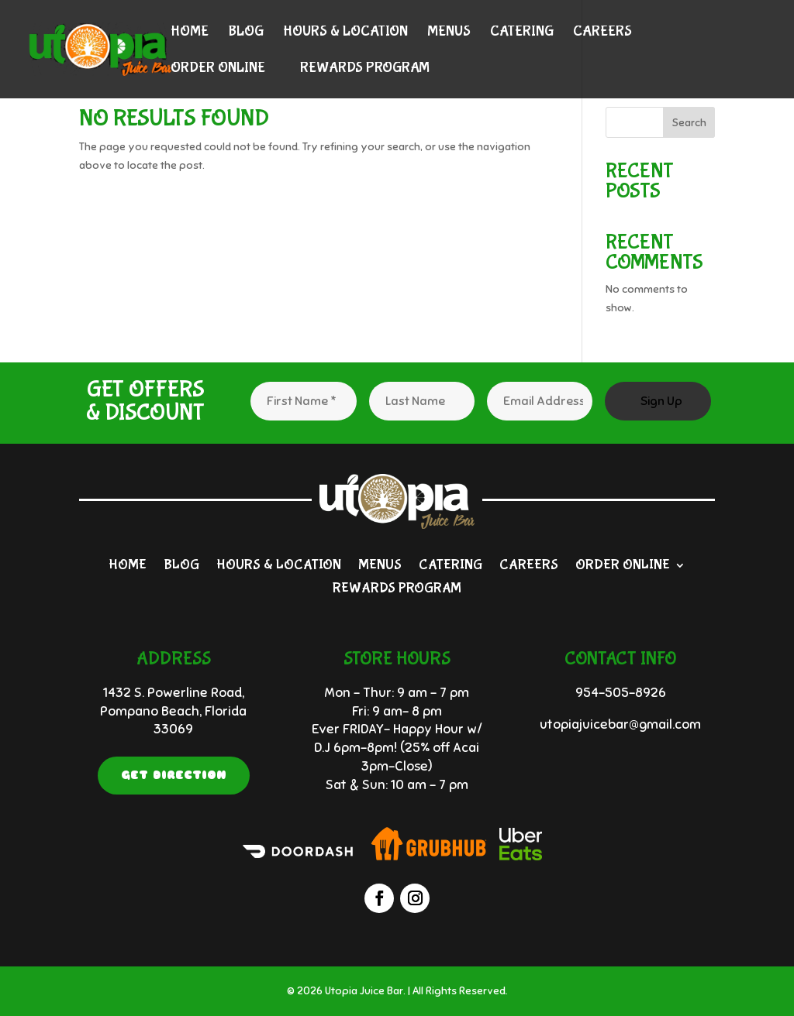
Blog (246, 32)
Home (190, 32)
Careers (602, 32)
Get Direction (173, 775)
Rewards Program (365, 69)
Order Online (218, 69)
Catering (522, 32)
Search (688, 122)
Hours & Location (345, 32)
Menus (449, 32)
